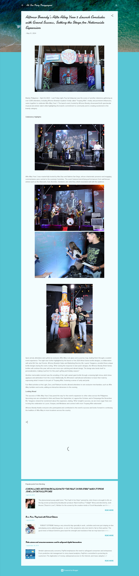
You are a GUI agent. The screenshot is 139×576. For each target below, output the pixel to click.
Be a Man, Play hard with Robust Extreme (42, 517)
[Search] (116, 6)
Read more (109, 510)
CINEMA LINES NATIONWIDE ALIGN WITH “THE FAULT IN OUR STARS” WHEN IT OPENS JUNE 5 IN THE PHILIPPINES (65, 490)
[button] (112, 16)
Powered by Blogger (69, 570)
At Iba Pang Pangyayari (39, 5)
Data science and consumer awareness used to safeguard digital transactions (54, 542)
